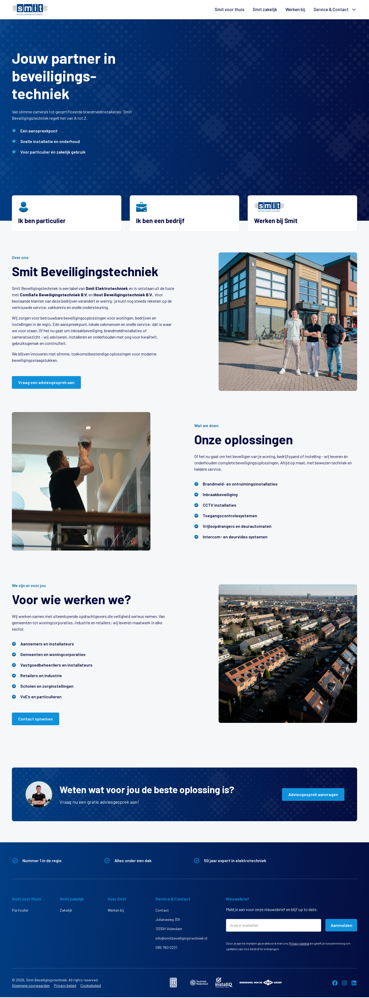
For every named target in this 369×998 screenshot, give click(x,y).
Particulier (20, 910)
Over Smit (117, 898)
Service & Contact (331, 9)
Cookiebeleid (90, 986)
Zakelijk (66, 910)
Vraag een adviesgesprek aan (46, 382)
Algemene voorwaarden (31, 986)
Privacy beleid (299, 943)
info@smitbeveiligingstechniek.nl (174, 939)
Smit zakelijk (265, 9)
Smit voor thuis (230, 9)
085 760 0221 (166, 949)
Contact (162, 910)
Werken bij (295, 9)
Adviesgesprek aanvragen (313, 794)
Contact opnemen (35, 718)
